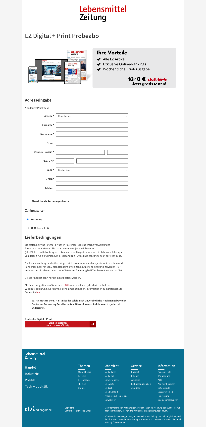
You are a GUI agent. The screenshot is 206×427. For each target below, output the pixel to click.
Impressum (163, 395)
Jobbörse (135, 379)
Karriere (82, 375)
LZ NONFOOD (111, 391)
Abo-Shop (135, 387)
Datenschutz (164, 387)
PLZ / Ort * (48, 160)
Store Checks (84, 371)
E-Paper (135, 375)
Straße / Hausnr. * (44, 151)
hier (38, 292)
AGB (67, 284)
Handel (30, 367)
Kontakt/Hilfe (164, 371)
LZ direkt (109, 387)
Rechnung (34, 219)
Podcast (135, 371)
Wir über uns (164, 375)
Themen (82, 383)
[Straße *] (80, 151)
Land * (50, 169)
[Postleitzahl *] (65, 160)
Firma (50, 142)
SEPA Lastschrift (38, 228)
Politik (30, 379)
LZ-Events (109, 383)
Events (81, 387)
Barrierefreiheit (165, 391)
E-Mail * (50, 178)
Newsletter (110, 399)
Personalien (84, 379)
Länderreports (112, 379)
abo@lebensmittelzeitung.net (42, 251)
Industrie (32, 373)
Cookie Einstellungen (168, 399)
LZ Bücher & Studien (141, 383)
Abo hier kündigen (166, 383)
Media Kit (109, 375)
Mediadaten (110, 371)
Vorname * (48, 124)
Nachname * (47, 134)
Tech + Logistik (36, 386)
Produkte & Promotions (116, 395)
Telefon (49, 187)
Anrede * (49, 115)
